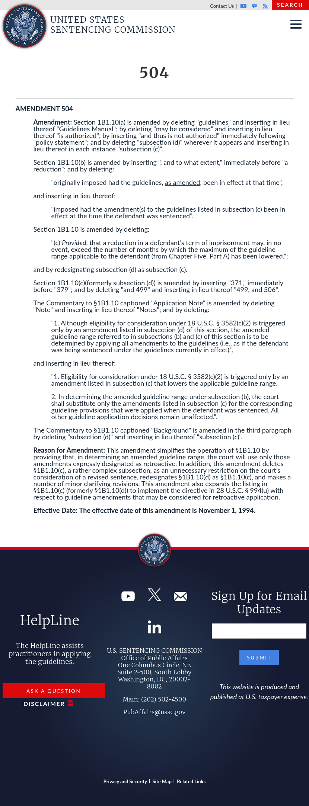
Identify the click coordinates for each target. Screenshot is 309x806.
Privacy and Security (125, 781)
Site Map (162, 781)
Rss (264, 6)
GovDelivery (254, 6)
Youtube (243, 6)
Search (290, 4)
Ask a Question (53, 691)
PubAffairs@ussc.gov (154, 712)
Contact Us (222, 6)
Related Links (191, 781)
